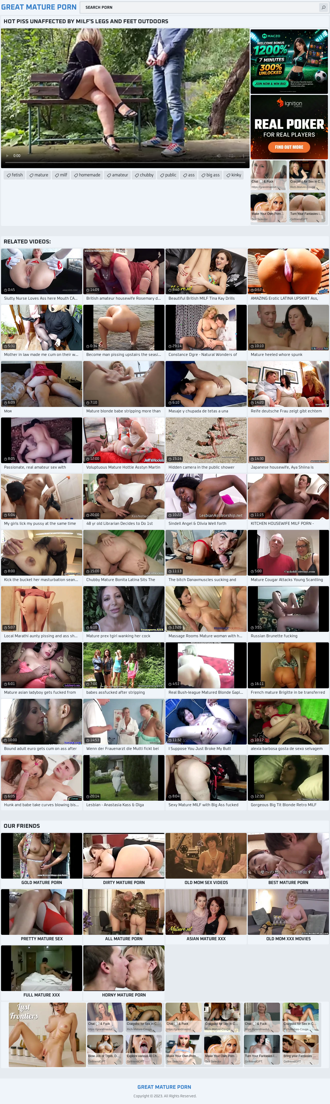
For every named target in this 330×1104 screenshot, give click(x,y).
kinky (236, 175)
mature (41, 175)
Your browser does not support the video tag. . (125, 98)
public (170, 175)
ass (191, 175)
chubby (146, 175)
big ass (213, 175)
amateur (120, 175)
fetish (17, 175)
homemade (89, 175)
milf (63, 175)
